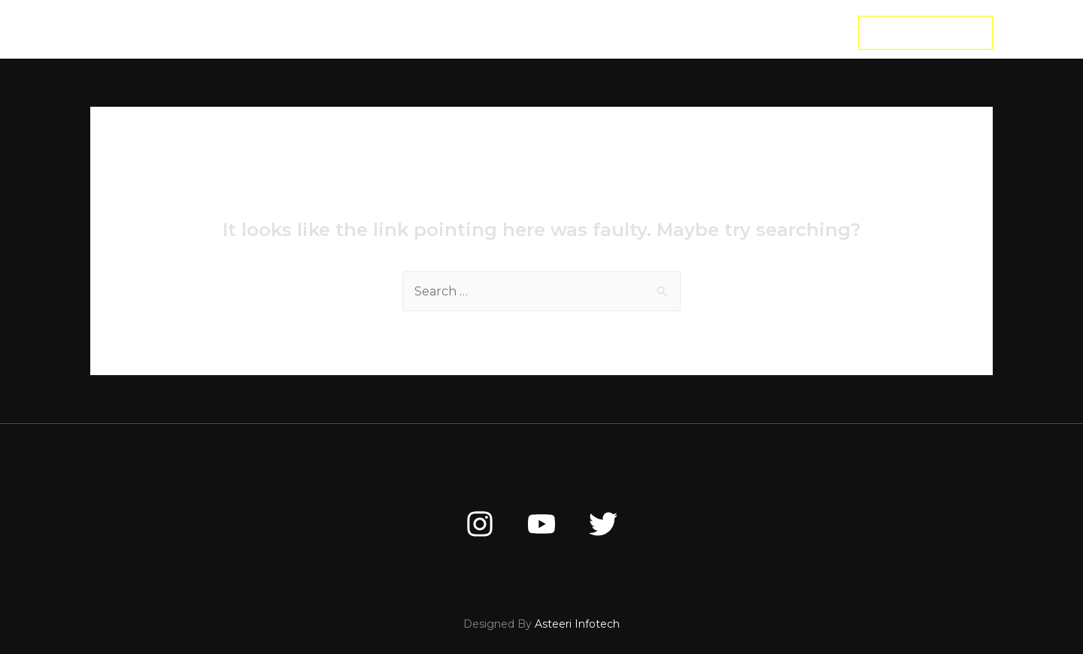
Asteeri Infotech (577, 624)
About (420, 32)
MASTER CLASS (510, 32)
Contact (716, 32)
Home (355, 32)
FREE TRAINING (620, 32)
